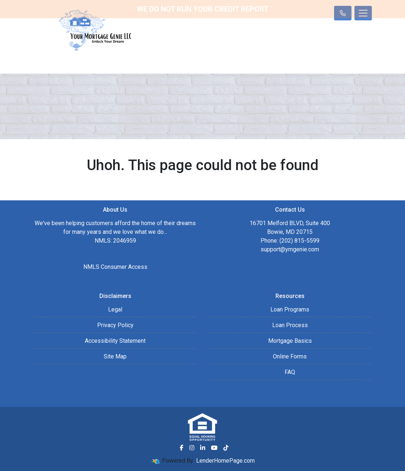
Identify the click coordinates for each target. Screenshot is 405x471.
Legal (115, 309)
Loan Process (290, 325)
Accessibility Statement (115, 340)
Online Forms (290, 356)
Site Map (115, 356)
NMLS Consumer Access (115, 266)
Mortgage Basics (290, 340)
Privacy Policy (115, 325)
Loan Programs (289, 309)
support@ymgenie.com (290, 249)
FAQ (290, 372)
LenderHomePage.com (225, 460)
